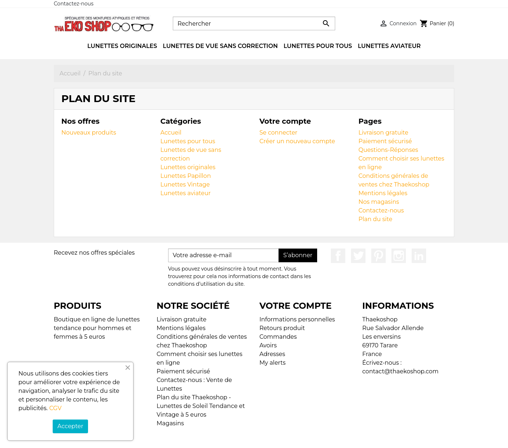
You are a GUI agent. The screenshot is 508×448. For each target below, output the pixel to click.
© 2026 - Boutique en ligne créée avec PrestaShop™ (256, 437)
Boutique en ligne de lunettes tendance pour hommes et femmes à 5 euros (97, 328)
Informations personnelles (297, 319)
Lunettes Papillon (186, 175)
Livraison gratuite (383, 132)
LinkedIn (419, 256)
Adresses (272, 354)
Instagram (398, 256)
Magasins (170, 423)
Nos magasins (379, 201)
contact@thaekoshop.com (400, 371)
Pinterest (378, 256)
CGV (55, 408)
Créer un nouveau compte (297, 141)
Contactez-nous (73, 3)
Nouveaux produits (88, 132)
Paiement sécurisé (385, 141)
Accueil (171, 132)
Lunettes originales (188, 167)
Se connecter (278, 132)
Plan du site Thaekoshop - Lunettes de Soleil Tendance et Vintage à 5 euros (201, 406)
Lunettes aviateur (186, 193)
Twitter (358, 256)
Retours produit (282, 328)
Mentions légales (383, 193)
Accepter (70, 426)
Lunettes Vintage (185, 184)
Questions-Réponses (388, 149)
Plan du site (376, 219)
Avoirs (268, 345)
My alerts (272, 362)
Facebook (338, 256)
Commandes (278, 336)
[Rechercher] (254, 23)
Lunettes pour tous (188, 141)
